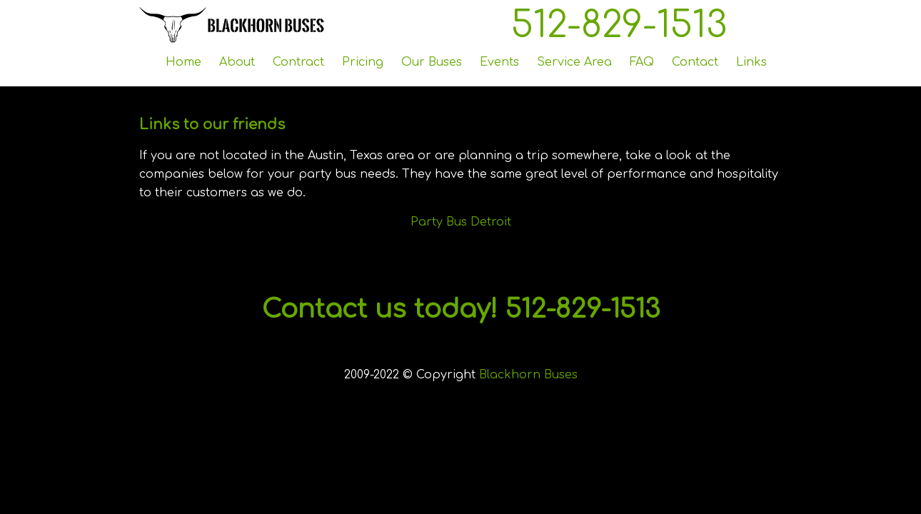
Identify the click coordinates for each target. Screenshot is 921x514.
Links (751, 62)
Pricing (362, 62)
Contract (298, 62)
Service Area (574, 62)
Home (183, 62)
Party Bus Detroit (461, 222)
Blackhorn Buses (528, 374)
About (237, 62)
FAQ (642, 62)
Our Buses (431, 62)
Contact (695, 62)
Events (499, 62)
